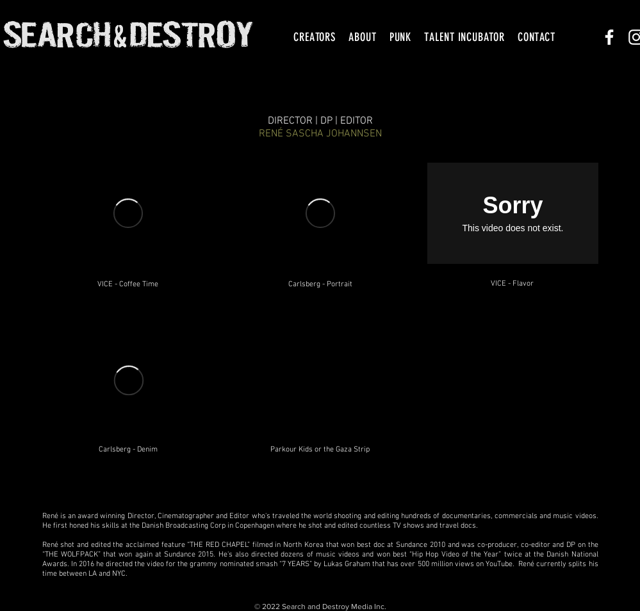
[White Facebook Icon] (609, 37)
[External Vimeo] (128, 213)
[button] (315, 37)
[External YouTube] (320, 383)
